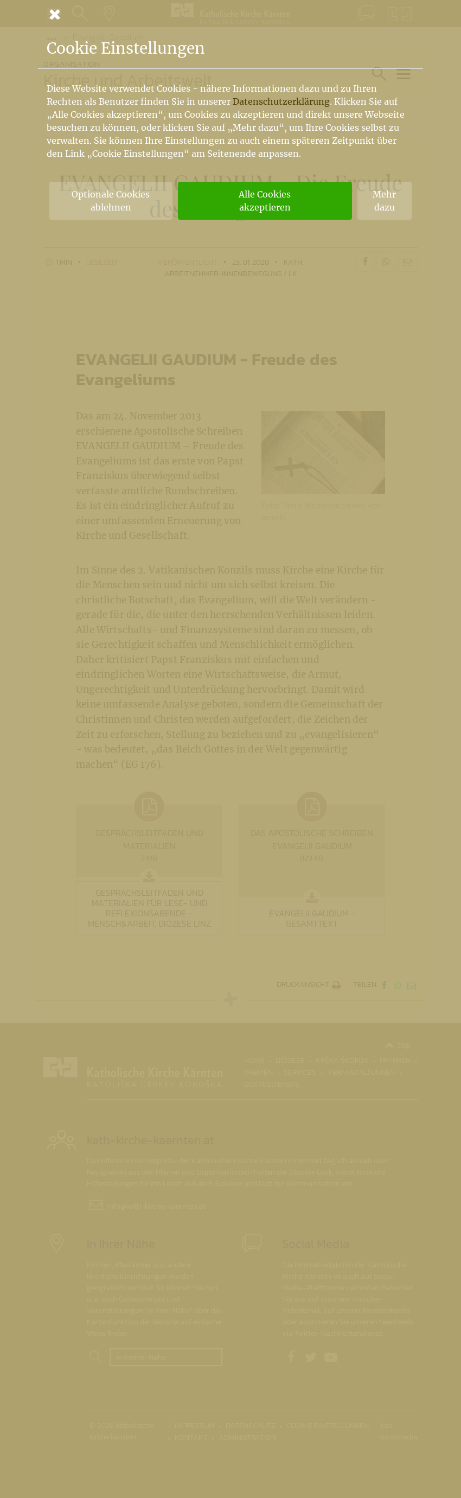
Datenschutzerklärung (281, 101)
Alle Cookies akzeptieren (265, 201)
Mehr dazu (384, 201)
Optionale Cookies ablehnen (111, 201)
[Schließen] (230, 14)
